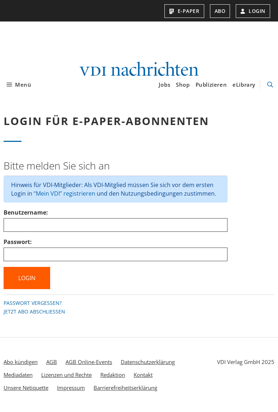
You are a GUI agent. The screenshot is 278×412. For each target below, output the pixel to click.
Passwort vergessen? (33, 303)
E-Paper (184, 11)
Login (252, 11)
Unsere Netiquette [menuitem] (26, 387)
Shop (183, 84)
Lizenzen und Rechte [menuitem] (66, 374)
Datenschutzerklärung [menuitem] (148, 361)
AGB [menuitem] (51, 361)
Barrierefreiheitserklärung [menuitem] (125, 387)
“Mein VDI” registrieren (64, 193)
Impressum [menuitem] (71, 387)
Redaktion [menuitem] (112, 374)
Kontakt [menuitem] (143, 374)
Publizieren (211, 84)
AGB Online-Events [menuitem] (89, 361)
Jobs (164, 84)
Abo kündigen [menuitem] (21, 361)
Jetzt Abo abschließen (34, 311)
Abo (220, 11)
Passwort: (18, 242)
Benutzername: (26, 212)
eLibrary (244, 84)
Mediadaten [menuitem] (18, 374)
